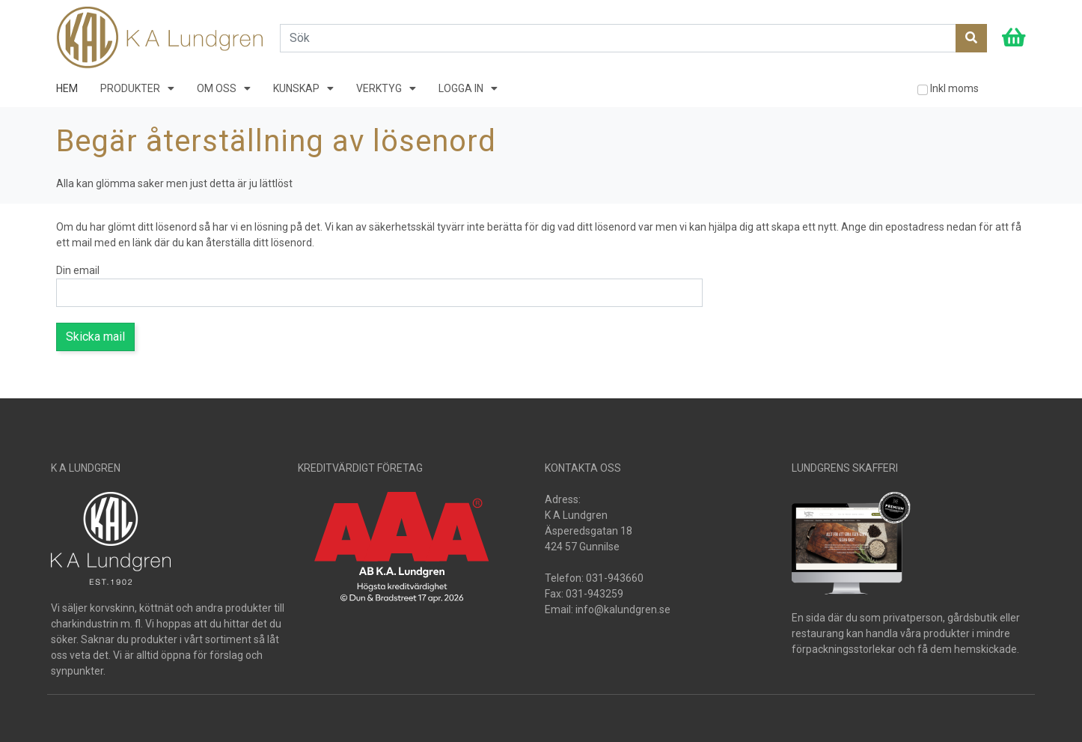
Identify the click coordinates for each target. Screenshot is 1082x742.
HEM (67, 88)
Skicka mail (95, 336)
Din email (78, 270)
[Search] (618, 38)
